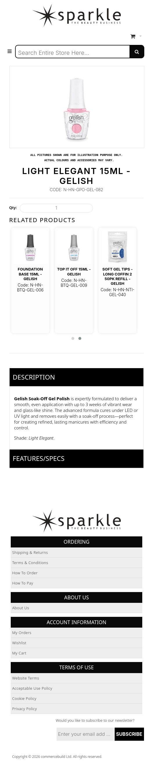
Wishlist (19, 642)
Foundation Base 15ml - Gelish (30, 274)
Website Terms (25, 678)
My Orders (21, 632)
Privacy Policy (24, 708)
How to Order (25, 572)
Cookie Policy (24, 698)
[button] (72, 338)
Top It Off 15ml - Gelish (74, 271)
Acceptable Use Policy (32, 688)
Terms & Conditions (30, 562)
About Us (20, 607)
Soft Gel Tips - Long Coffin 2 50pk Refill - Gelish (117, 276)
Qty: (13, 207)
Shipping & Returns (30, 552)
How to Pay (22, 583)
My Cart (19, 653)
